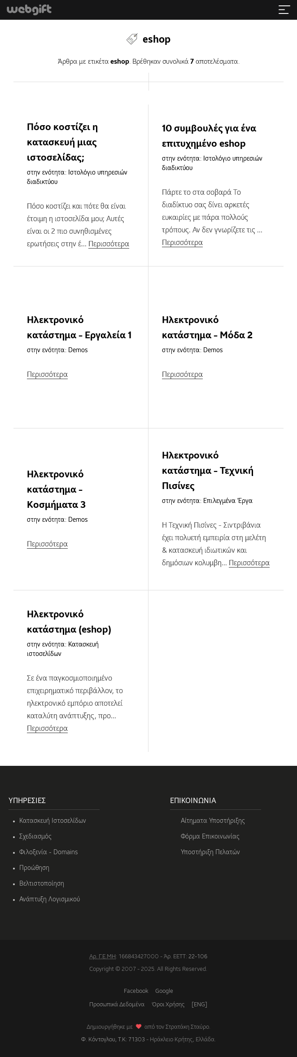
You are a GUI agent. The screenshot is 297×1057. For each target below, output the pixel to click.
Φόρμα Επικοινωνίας (210, 837)
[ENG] (199, 1005)
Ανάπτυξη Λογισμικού (49, 899)
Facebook (136, 991)
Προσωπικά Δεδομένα (116, 1005)
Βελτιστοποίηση (41, 884)
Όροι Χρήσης (168, 1005)
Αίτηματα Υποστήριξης (213, 821)
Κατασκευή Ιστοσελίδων (52, 821)
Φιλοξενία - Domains (48, 852)
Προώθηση (34, 868)
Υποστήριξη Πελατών (210, 852)
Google (164, 991)
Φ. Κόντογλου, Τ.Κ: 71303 (113, 1040)
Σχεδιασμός (35, 837)
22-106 (197, 957)
